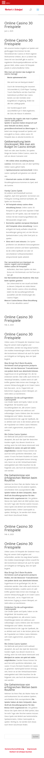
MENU (8, 3)
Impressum (32, 749)
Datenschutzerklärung (14, 749)
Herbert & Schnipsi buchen (21, 752)
